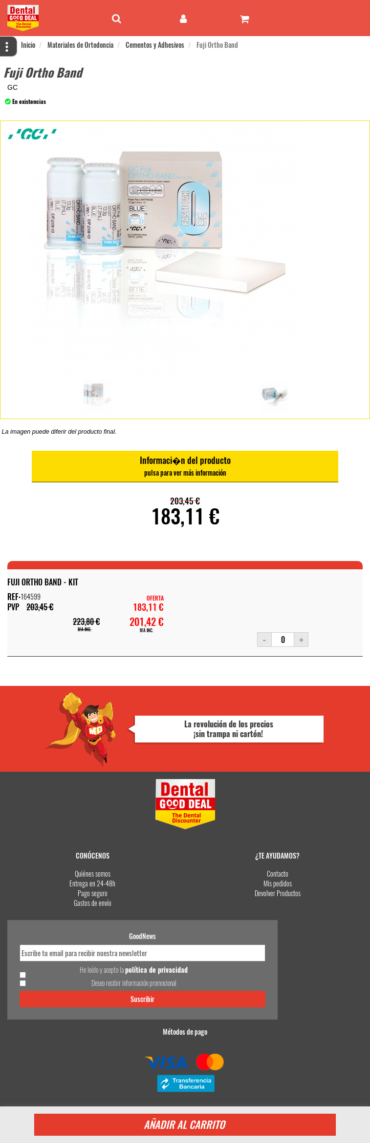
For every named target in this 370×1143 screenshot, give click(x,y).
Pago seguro (93, 893)
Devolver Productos (278, 893)
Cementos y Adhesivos (155, 45)
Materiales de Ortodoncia (80, 45)
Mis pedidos (277, 883)
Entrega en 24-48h (92, 883)
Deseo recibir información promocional (133, 983)
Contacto (277, 873)
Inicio (28, 45)
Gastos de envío (92, 903)
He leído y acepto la (134, 970)
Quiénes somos (92, 873)
